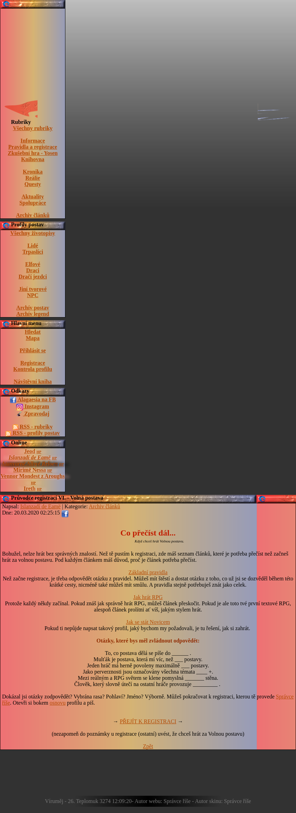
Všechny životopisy (32, 233)
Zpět (148, 746)
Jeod (29, 451)
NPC (33, 295)
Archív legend (32, 314)
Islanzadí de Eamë (30, 457)
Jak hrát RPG (147, 597)
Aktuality (33, 196)
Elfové (32, 264)
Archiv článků (32, 215)
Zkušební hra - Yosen (33, 153)
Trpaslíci (32, 252)
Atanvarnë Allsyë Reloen (30, 464)
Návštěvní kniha (33, 381)
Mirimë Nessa (29, 470)
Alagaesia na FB (33, 399)
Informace (32, 141)
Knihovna (32, 159)
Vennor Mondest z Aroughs (33, 476)
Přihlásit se (33, 350)
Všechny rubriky (32, 128)
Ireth (29, 488)
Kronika (33, 172)
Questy (32, 184)
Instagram (32, 406)
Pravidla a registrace (32, 147)
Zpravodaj (33, 414)
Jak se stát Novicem (148, 622)
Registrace (32, 363)
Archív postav (32, 308)
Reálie (32, 178)
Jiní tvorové (32, 289)
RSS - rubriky (33, 427)
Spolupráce (32, 203)
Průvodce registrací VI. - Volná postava (57, 498)
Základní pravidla (147, 572)
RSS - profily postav (33, 433)
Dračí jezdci (33, 277)
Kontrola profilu (32, 369)
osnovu (57, 703)
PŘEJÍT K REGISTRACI (148, 721)
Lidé (32, 245)
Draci (32, 270)
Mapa (33, 338)
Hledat (33, 332)
